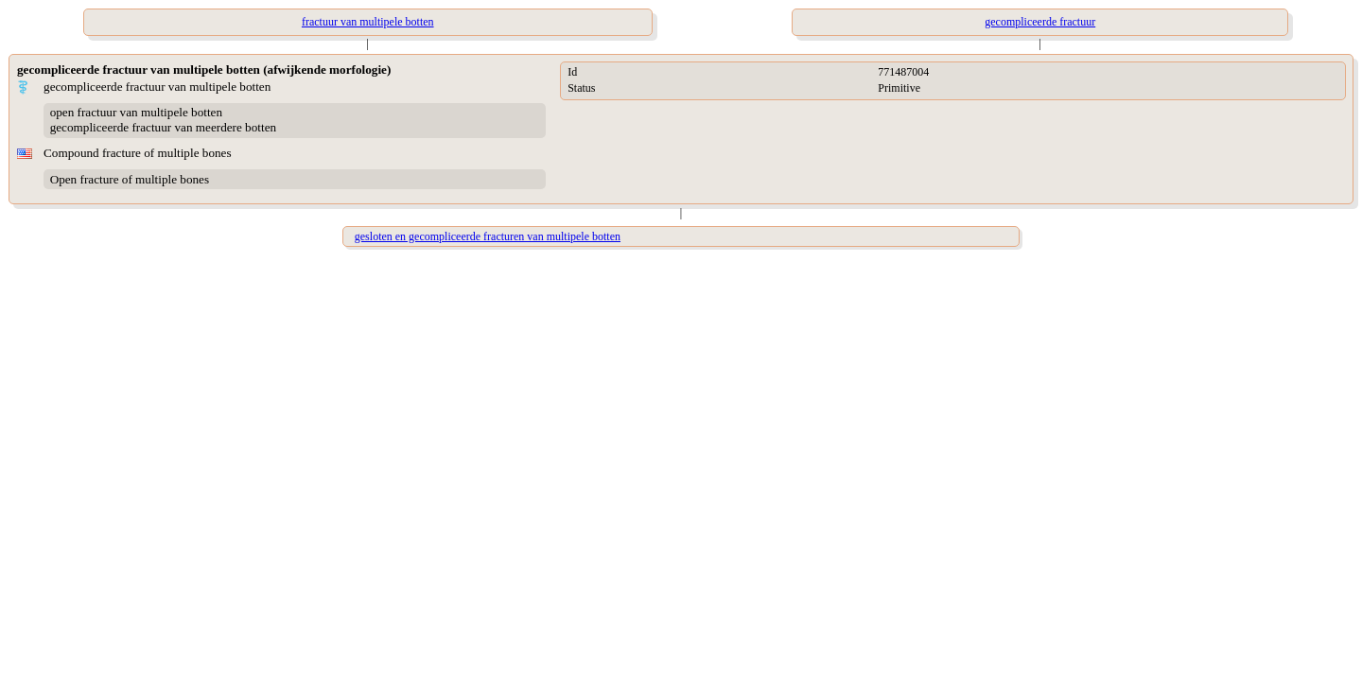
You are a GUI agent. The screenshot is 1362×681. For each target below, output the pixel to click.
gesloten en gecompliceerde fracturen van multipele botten (487, 236)
